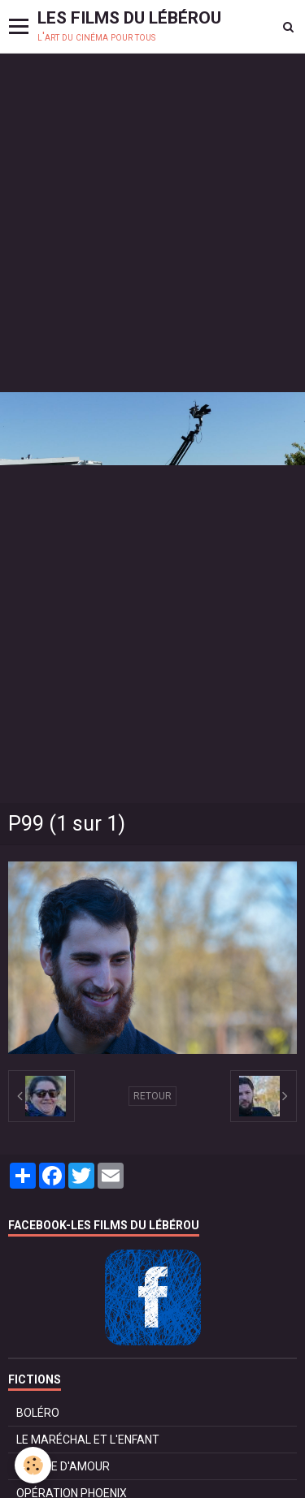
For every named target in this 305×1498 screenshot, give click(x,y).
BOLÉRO (37, 1412)
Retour (152, 1096)
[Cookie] (33, 1465)
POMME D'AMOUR (63, 1466)
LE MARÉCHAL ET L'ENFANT (87, 1439)
